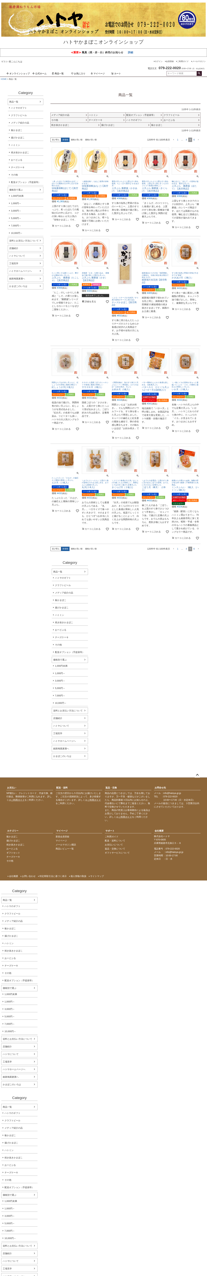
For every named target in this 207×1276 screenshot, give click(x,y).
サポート (109, 830)
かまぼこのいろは (18, 286)
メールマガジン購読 (66, 844)
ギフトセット (13, 852)
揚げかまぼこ (18, 137)
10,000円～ (16, 233)
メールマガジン (199, 61)
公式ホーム (39, 73)
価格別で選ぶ (16, 189)
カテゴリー (12, 830)
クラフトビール (19, 115)
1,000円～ (16, 203)
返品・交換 (111, 787)
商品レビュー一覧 (65, 848)
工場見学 (13, 263)
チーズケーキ (18, 167)
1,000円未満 (17, 196)
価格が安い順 (91, 140)
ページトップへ (197, 775)
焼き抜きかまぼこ (20, 152)
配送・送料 (62, 787)
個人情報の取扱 (78, 876)
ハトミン (15, 145)
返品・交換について (115, 848)
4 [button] (186, 139)
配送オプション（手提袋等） (25, 182)
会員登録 (170, 61)
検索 (199, 73)
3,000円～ (16, 210)
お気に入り (78, 73)
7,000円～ (16, 225)
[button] (173, 139)
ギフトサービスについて (117, 852)
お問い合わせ (29, 876)
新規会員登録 (62, 836)
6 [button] (194, 139)
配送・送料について (115, 840)
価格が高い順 (76, 140)
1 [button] (177, 139)
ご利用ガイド (183, 61)
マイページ (98, 73)
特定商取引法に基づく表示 (53, 876)
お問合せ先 (160, 787)
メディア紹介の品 (20, 122)
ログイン (159, 61)
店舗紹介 (13, 248)
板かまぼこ (16, 130)
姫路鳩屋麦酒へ (17, 278)
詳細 (130, 52)
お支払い (11, 787)
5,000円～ (16, 218)
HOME (4, 79)
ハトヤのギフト (19, 108)
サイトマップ (97, 876)
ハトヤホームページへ (20, 271)
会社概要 (159, 830)
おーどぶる (16, 160)
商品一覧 (58, 73)
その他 (14, 174)
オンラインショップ (18, 73)
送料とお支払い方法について (24, 240)
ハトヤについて (17, 256)
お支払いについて (114, 844)
